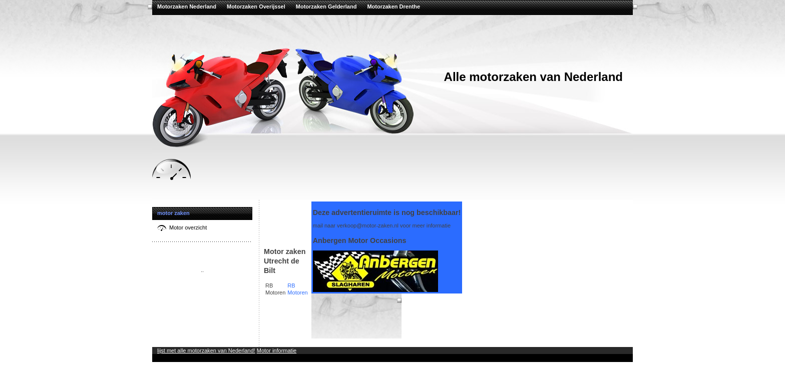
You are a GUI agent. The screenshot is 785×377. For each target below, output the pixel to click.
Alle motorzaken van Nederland (533, 77)
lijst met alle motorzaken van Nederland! (206, 351)
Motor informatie (276, 351)
